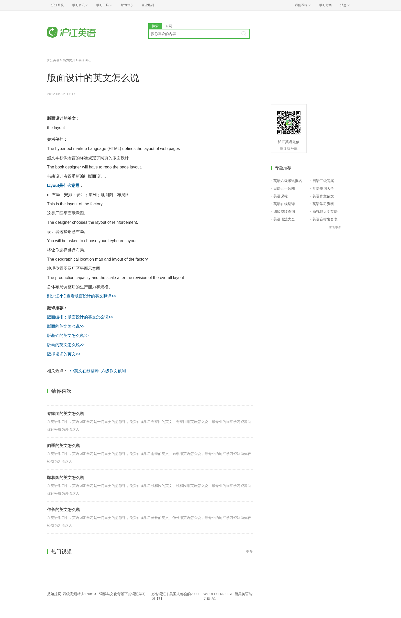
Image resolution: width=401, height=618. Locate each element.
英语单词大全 (323, 188)
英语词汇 (85, 60)
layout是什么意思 (63, 185)
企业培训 (148, 5)
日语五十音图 (284, 188)
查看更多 (335, 227)
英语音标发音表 (325, 219)
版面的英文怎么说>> (66, 326)
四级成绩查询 (284, 211)
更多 (249, 551)
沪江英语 (53, 60)
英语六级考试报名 (287, 181)
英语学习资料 (323, 204)
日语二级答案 (323, 181)
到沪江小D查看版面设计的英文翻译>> (81, 296)
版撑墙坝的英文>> (64, 354)
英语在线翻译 (284, 204)
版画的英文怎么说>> (66, 345)
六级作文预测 (113, 371)
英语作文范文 (323, 196)
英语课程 (280, 196)
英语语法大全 (284, 219)
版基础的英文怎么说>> (68, 335)
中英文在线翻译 (84, 371)
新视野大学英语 (325, 211)
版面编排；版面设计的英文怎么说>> (80, 317)
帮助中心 (127, 5)
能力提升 (69, 60)
